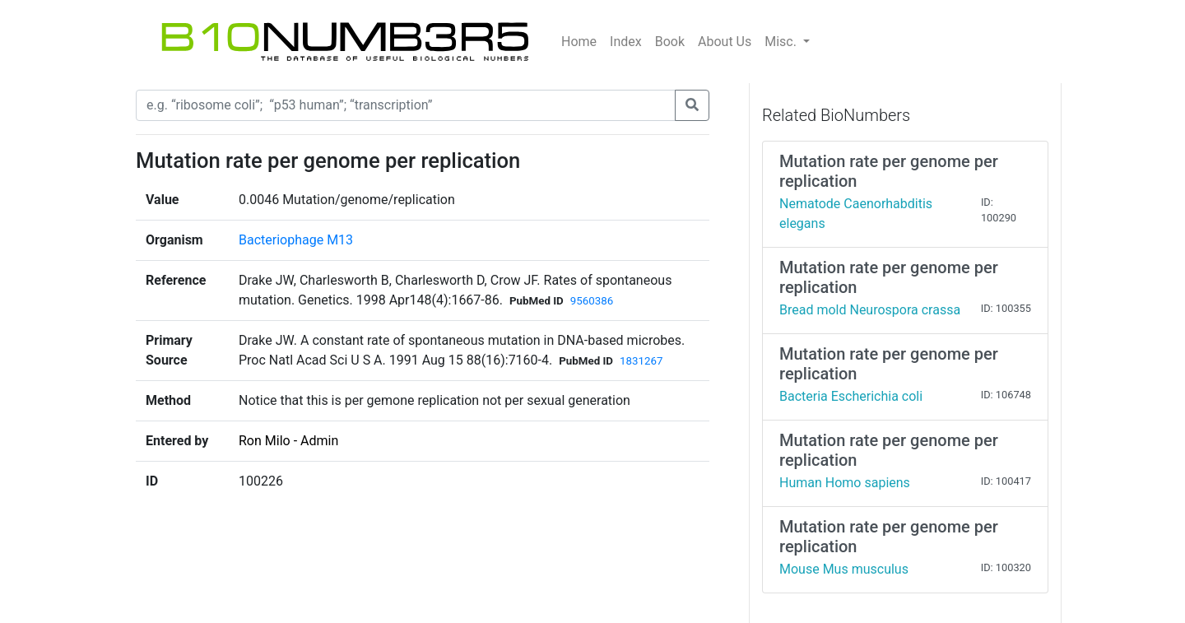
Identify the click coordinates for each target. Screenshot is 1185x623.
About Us (724, 41)
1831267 (641, 361)
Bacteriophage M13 (296, 240)
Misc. (782, 41)
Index (626, 41)
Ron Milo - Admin (288, 441)
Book (670, 41)
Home (579, 41)
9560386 (591, 301)
